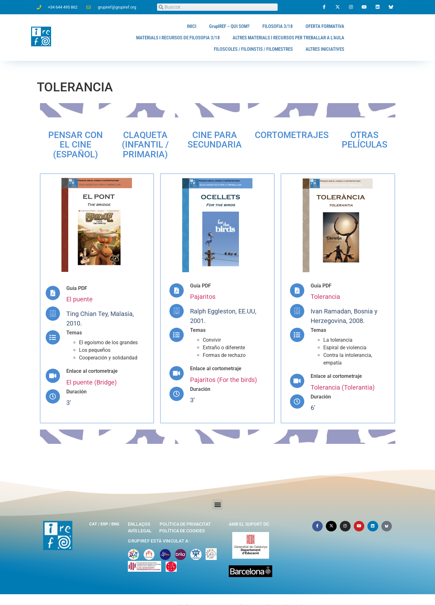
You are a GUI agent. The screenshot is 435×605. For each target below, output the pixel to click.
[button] (217, 491)
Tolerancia (325, 283)
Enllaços (139, 510)
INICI (182, 26)
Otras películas (359, 134)
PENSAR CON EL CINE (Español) (84, 134)
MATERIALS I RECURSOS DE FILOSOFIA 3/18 (162, 38)
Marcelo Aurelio (289, 593)
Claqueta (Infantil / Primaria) (170, 134)
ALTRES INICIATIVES (323, 49)
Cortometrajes (307, 134)
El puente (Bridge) (91, 368)
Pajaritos (202, 283)
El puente (79, 286)
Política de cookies (182, 517)
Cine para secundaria (248, 134)
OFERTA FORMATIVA (323, 26)
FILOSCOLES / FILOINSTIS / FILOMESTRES (246, 49)
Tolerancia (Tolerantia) (343, 374)
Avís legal (140, 517)
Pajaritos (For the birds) (223, 366)
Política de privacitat (185, 510)
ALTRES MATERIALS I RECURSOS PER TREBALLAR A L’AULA (282, 38)
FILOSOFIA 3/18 (273, 26)
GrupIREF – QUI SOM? (222, 26)
